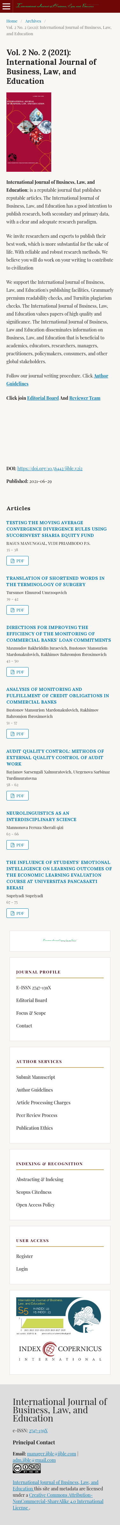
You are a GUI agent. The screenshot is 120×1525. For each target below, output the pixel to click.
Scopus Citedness (34, 1192)
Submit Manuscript (35, 1077)
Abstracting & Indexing (39, 1179)
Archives (33, 20)
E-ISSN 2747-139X (33, 988)
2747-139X (38, 1431)
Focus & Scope (31, 1013)
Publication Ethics (34, 1128)
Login (22, 1269)
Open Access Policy (35, 1205)
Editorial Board (43, 398)
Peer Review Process (36, 1115)
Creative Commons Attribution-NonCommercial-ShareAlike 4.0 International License (58, 1501)
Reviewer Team (85, 398)
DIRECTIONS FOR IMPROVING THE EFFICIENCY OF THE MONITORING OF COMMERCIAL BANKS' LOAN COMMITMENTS (58, 634)
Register (24, 1256)
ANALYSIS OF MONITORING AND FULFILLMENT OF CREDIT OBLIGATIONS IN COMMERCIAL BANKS (57, 695)
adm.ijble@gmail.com (34, 1460)
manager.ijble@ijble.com (51, 1454)
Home (12, 20)
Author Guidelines (34, 1090)
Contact (24, 1026)
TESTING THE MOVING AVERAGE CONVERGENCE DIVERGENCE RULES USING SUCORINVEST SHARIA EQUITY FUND (56, 529)
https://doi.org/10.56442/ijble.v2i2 (49, 468)
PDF (19, 560)
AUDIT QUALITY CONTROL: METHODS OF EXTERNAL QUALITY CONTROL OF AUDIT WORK (55, 757)
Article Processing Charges (43, 1103)
